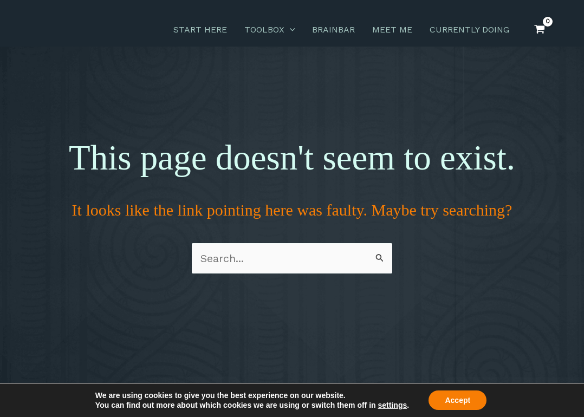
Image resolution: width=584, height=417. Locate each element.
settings (392, 405)
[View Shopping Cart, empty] (539, 30)
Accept (457, 400)
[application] (289, 30)
